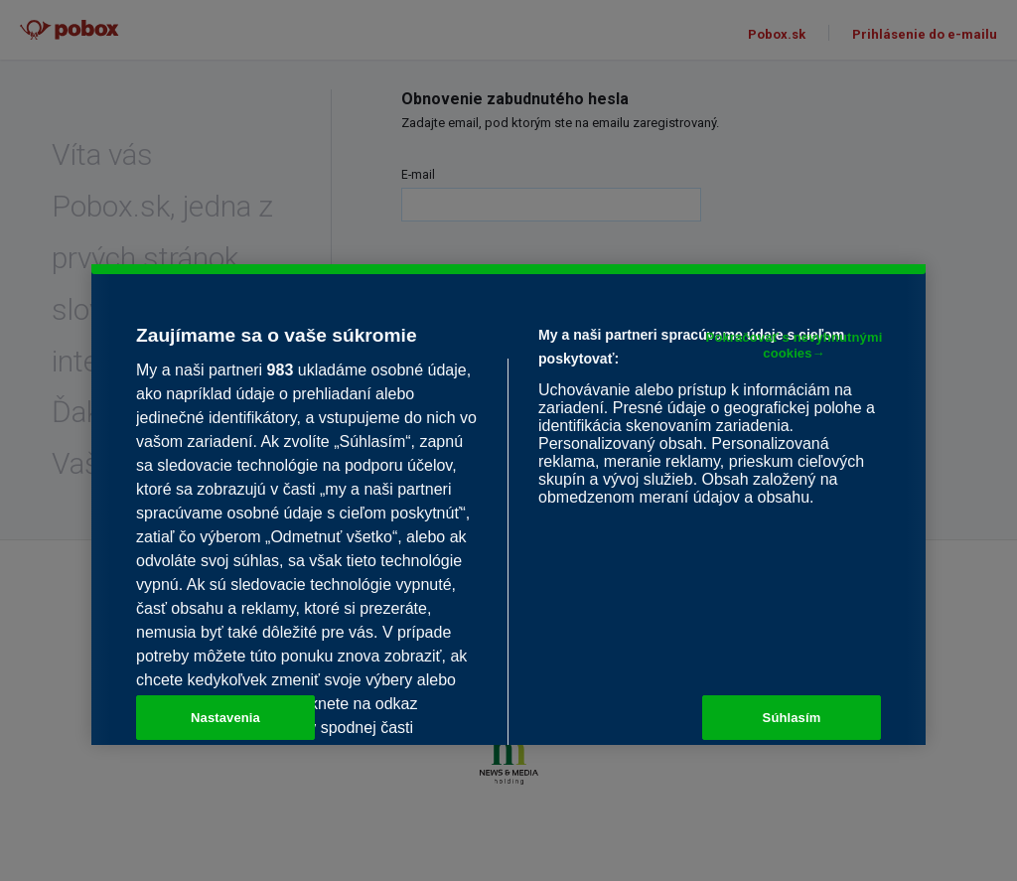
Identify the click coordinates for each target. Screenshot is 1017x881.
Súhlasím (792, 717)
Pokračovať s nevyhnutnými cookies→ (794, 346)
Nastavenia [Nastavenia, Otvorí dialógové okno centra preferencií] (225, 717)
